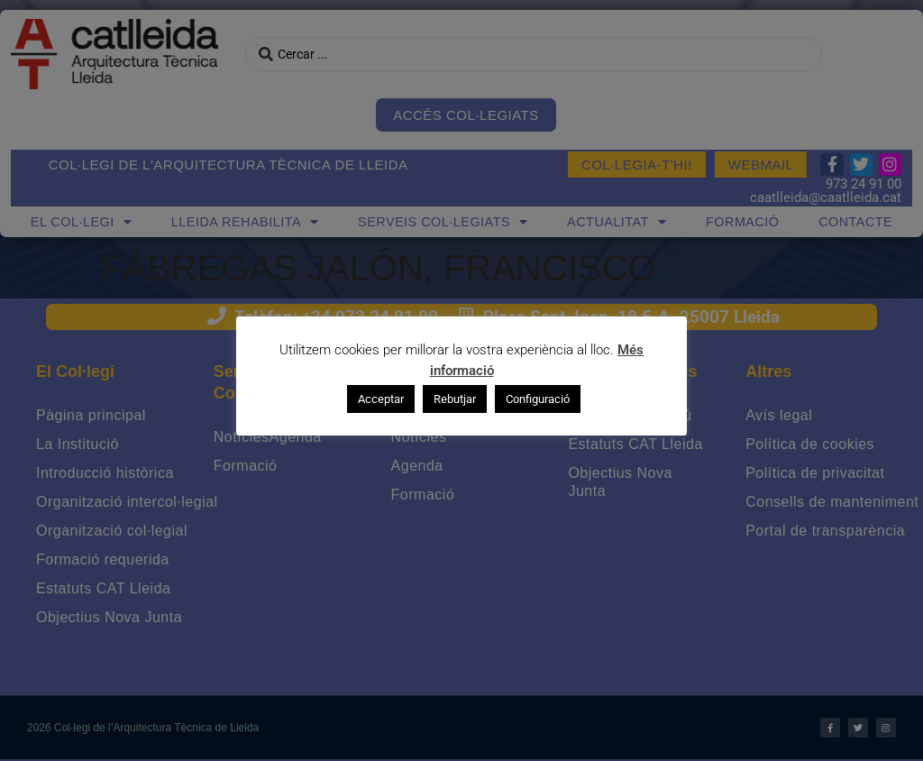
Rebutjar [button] (455, 399)
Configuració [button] (538, 399)
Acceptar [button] (381, 399)
